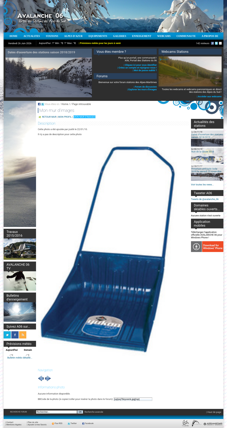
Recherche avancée (93, 412)
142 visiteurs (202, 43)
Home (64, 104)
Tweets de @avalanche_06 (205, 199)
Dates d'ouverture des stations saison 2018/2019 (207, 136)
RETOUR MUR (49, 116)
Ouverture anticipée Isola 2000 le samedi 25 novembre (206, 170)
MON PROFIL (65, 116)
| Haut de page (213, 412)
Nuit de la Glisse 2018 (202, 151)
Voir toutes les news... (202, 184)
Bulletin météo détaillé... (19, 357)
